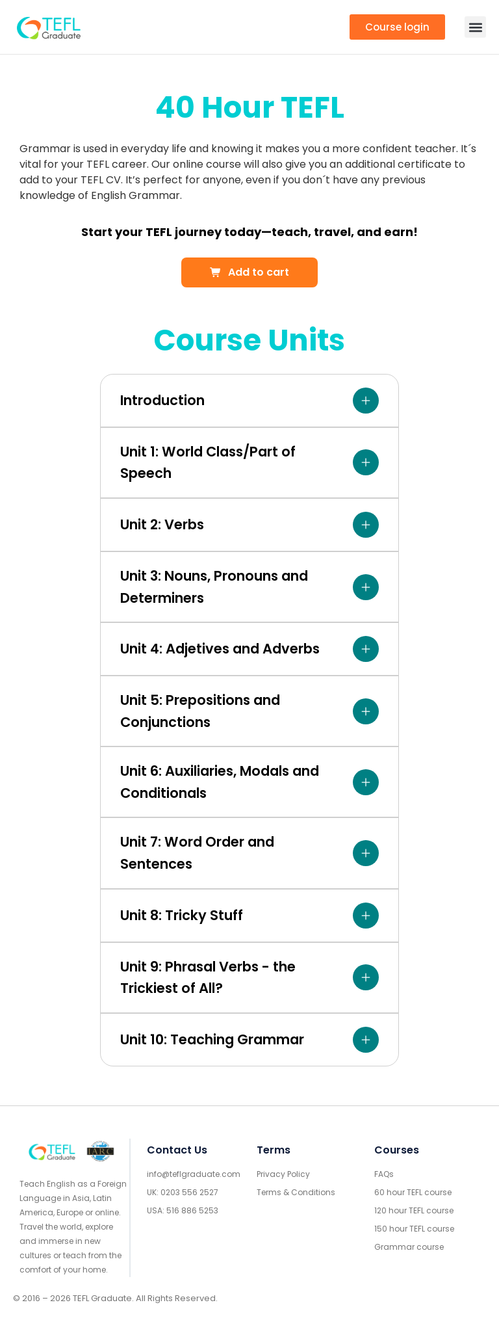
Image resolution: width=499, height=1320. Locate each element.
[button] (475, 27)
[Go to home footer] (52, 1151)
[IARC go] (100, 1151)
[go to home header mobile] (48, 27)
